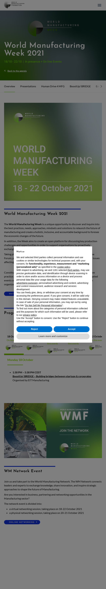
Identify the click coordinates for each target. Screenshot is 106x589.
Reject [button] (34, 329)
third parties (73, 270)
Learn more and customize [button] (52, 336)
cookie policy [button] (63, 267)
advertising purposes (27, 283)
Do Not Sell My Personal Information (43, 305)
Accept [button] (72, 329)
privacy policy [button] (30, 315)
